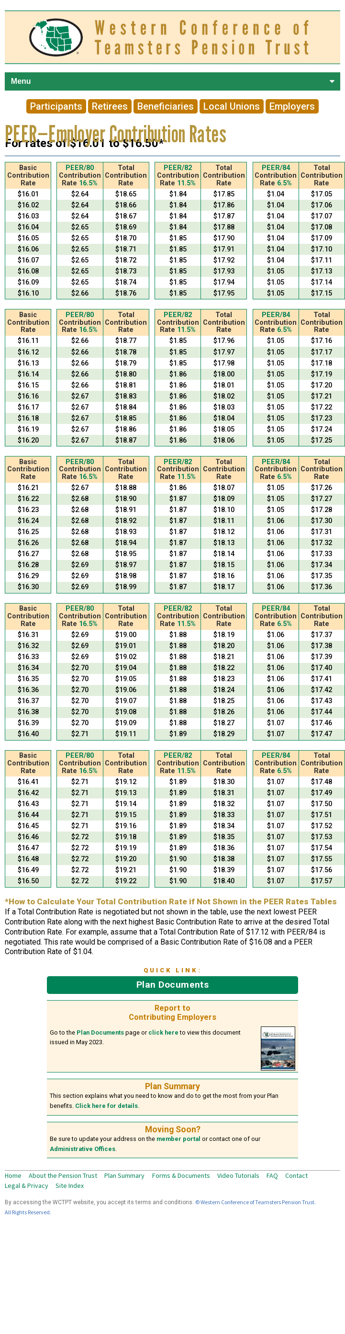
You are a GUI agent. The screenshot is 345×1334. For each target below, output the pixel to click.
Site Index (70, 1185)
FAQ (272, 1175)
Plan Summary (124, 1175)
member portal (178, 1138)
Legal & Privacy (26, 1185)
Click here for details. (107, 1105)
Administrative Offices (82, 1148)
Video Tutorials (238, 1175)
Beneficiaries (165, 106)
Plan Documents (172, 984)
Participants (56, 106)
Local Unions (231, 106)
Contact (296, 1175)
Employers (292, 106)
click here (163, 1032)
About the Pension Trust (63, 1175)
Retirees (110, 106)
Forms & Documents (181, 1175)
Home (13, 1175)
